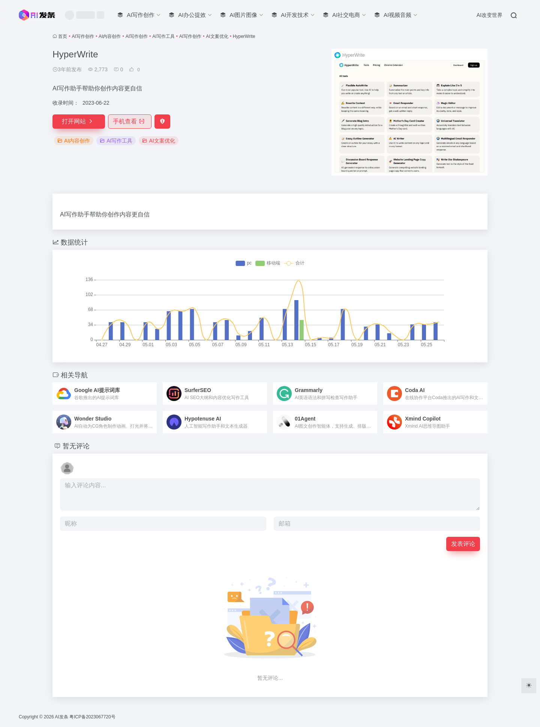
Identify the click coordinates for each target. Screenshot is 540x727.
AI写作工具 (163, 36)
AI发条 (61, 716)
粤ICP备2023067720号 (92, 716)
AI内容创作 (110, 36)
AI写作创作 (83, 36)
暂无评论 (76, 446)
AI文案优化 (217, 36)
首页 (62, 36)
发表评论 (463, 544)
